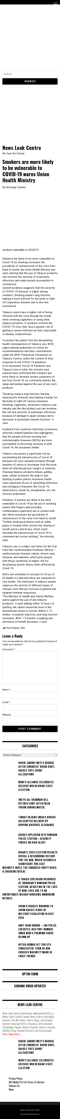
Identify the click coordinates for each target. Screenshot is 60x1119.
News (11, 1089)
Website (6, 714)
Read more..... (15, 1034)
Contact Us (14, 1086)
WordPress (35, 1114)
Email (6, 702)
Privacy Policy (15, 1078)
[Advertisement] (30, 39)
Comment (8, 649)
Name (6, 689)
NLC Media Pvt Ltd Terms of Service (26, 1082)
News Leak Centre (21, 147)
